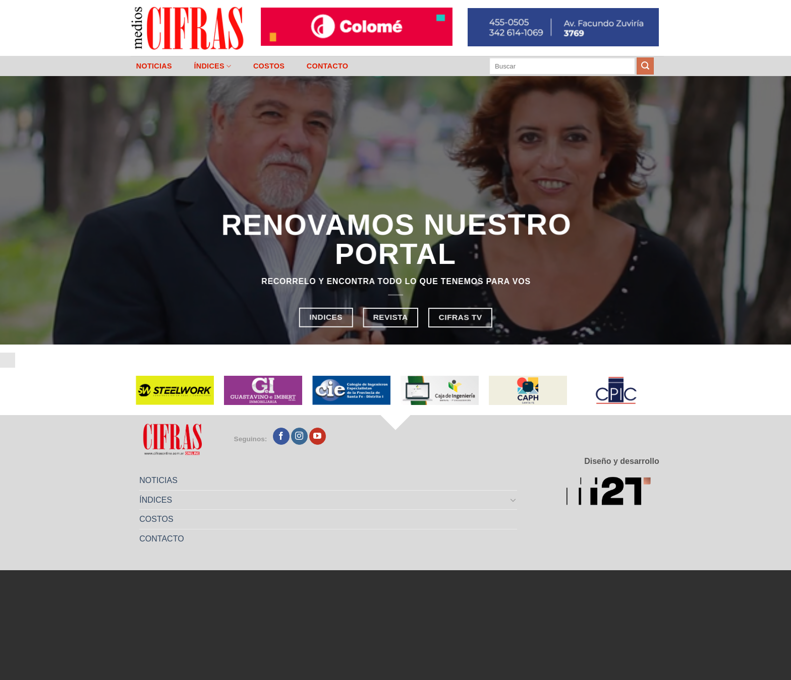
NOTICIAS (154, 66)
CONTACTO (328, 66)
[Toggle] (514, 500)
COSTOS (269, 66)
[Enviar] (645, 66)
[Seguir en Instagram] (299, 436)
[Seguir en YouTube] (317, 436)
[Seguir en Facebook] (281, 436)
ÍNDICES (212, 66)
